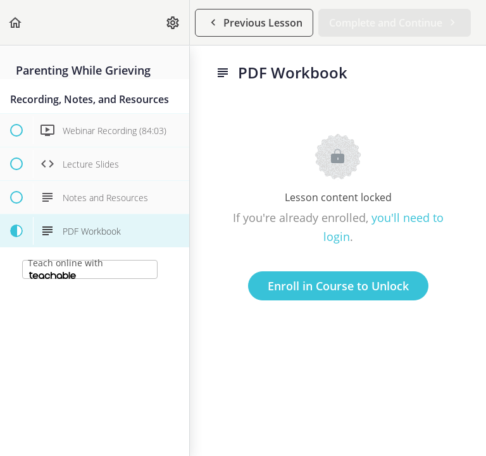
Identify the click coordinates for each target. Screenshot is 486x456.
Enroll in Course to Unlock (338, 285)
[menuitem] (173, 22)
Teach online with (65, 268)
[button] (16, 22)
